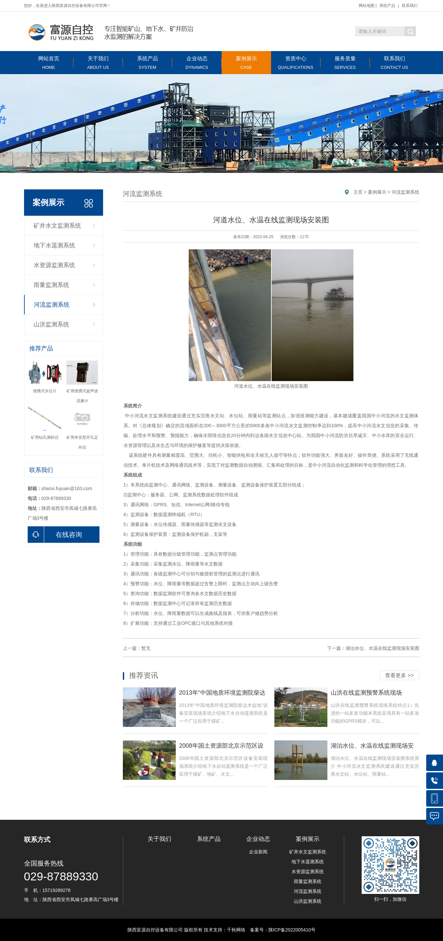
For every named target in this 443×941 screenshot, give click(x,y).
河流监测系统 (51, 304)
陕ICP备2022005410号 (292, 929)
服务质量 (345, 63)
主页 (358, 192)
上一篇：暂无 (137, 648)
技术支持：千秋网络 (224, 929)
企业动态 (197, 63)
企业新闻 (258, 851)
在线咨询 (55, 534)
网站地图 (366, 5)
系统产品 (387, 5)
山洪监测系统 (51, 324)
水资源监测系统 (54, 265)
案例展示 (246, 63)
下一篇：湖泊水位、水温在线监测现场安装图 (373, 648)
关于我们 (98, 63)
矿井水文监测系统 (57, 225)
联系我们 (410, 5)
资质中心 (295, 63)
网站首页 (48, 63)
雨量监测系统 (51, 285)
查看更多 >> (399, 675)
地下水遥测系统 (54, 245)
